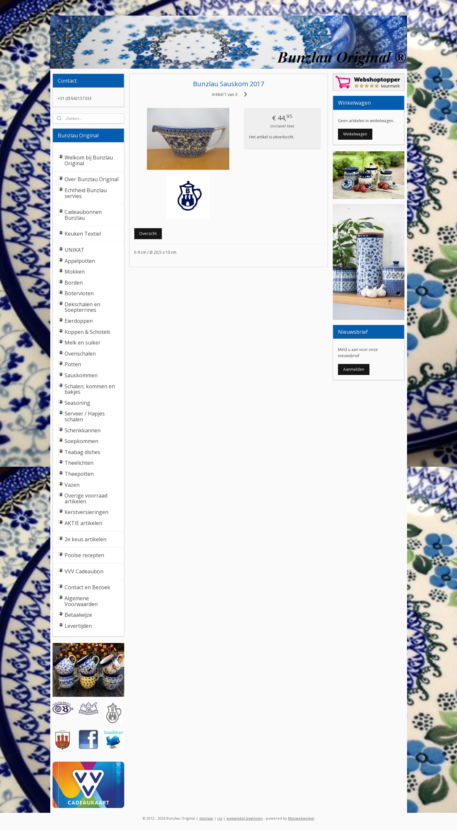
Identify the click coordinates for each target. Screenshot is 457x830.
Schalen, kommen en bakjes (90, 389)
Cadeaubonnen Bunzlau (83, 214)
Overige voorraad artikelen (86, 498)
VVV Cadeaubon (84, 571)
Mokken (75, 271)
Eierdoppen (79, 320)
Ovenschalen (80, 353)
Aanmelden (353, 369)
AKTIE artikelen (83, 523)
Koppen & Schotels (87, 331)
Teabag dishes (82, 452)
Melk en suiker (83, 342)
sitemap (206, 818)
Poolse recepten (84, 555)
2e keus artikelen (85, 539)
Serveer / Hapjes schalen (85, 416)
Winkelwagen (355, 134)
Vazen (72, 484)
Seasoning (77, 402)
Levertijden (78, 625)
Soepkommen (81, 441)
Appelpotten (80, 260)
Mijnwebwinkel (301, 818)
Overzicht (148, 233)
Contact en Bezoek (87, 587)
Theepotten (79, 473)
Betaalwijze (78, 614)
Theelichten (79, 462)
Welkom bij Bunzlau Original (89, 160)
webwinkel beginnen (244, 818)
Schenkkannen (83, 430)
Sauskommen (81, 375)
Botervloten (79, 293)
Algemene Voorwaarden (81, 601)
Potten (73, 364)
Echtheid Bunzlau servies (86, 193)
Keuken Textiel (83, 233)
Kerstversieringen (86, 512)
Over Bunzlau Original (91, 179)
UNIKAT (74, 249)
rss (219, 818)
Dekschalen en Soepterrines (82, 307)
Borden (74, 282)
